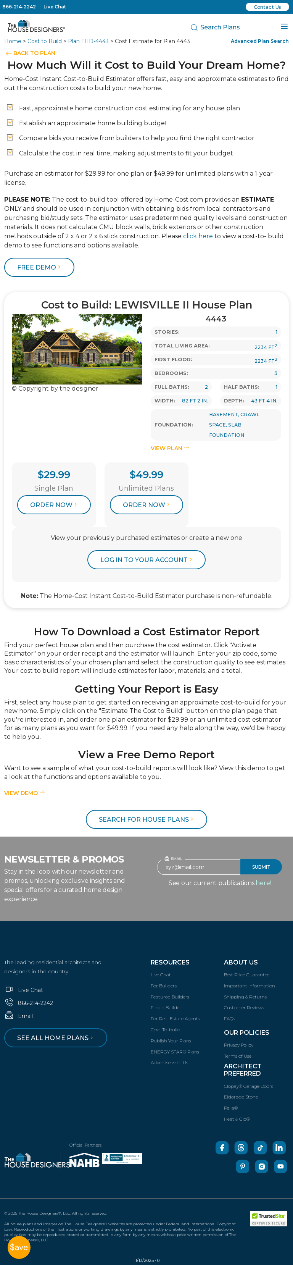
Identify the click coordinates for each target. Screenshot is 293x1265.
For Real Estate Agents (175, 1018)
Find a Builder (166, 1007)
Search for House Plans (147, 819)
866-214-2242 (19, 7)
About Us (241, 962)
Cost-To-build (165, 1029)
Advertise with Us (169, 1062)
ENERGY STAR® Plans (175, 1052)
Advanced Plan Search (260, 41)
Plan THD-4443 (88, 41)
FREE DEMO (40, 267)
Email (18, 1016)
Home (12, 41)
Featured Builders (170, 997)
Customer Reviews (244, 1007)
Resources (170, 962)
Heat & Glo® (237, 1119)
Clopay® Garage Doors (248, 1086)
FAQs (229, 1018)
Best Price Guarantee (246, 974)
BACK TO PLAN (34, 53)
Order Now (54, 505)
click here (198, 236)
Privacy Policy (238, 1045)
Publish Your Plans (171, 1041)
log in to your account (147, 560)
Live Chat (54, 7)
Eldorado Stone (241, 1097)
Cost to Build (44, 41)
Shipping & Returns (245, 997)
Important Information (249, 986)
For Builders (164, 986)
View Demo (24, 793)
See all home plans (56, 1038)
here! (263, 883)
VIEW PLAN (170, 448)
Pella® (231, 1108)
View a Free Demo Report (146, 754)
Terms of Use (237, 1056)
